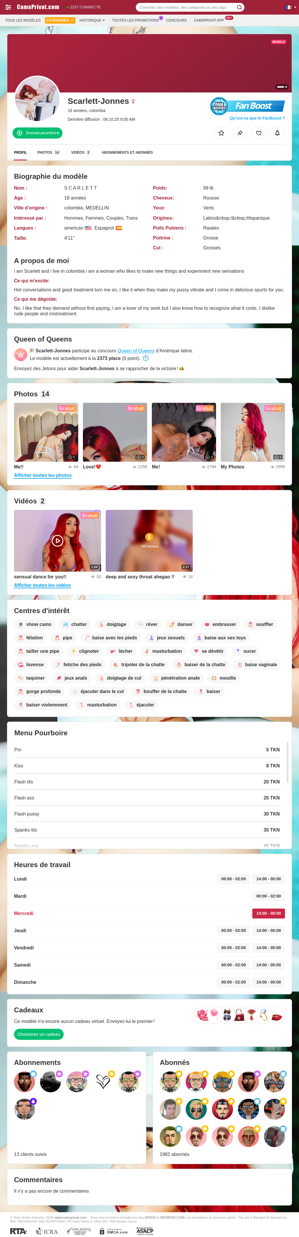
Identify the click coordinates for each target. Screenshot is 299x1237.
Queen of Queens (136, 350)
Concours (176, 20)
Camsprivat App (210, 19)
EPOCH (150, 1217)
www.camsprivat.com (71, 1217)
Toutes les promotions (137, 19)
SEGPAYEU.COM (172, 1217)
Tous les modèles (23, 20)
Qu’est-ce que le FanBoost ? (257, 118)
